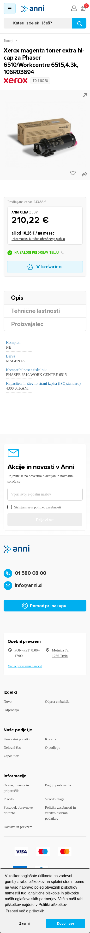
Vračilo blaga (54, 799)
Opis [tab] (17, 297)
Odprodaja (11, 710)
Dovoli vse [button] (65, 923)
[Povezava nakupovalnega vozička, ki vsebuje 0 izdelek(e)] (83, 8)
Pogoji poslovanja (58, 785)
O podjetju (52, 747)
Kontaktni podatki (17, 739)
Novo (8, 701)
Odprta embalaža (57, 701)
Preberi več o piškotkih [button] (25, 911)
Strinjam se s (34, 507)
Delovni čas (12, 747)
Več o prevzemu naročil (25, 666)
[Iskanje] (45, 23)
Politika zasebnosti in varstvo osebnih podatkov (60, 813)
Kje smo (51, 739)
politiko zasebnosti (47, 507)
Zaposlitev (11, 756)
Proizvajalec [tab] (27, 324)
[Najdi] (79, 23)
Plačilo (9, 799)
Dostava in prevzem (18, 827)
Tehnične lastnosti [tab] (35, 311)
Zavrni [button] (24, 923)
